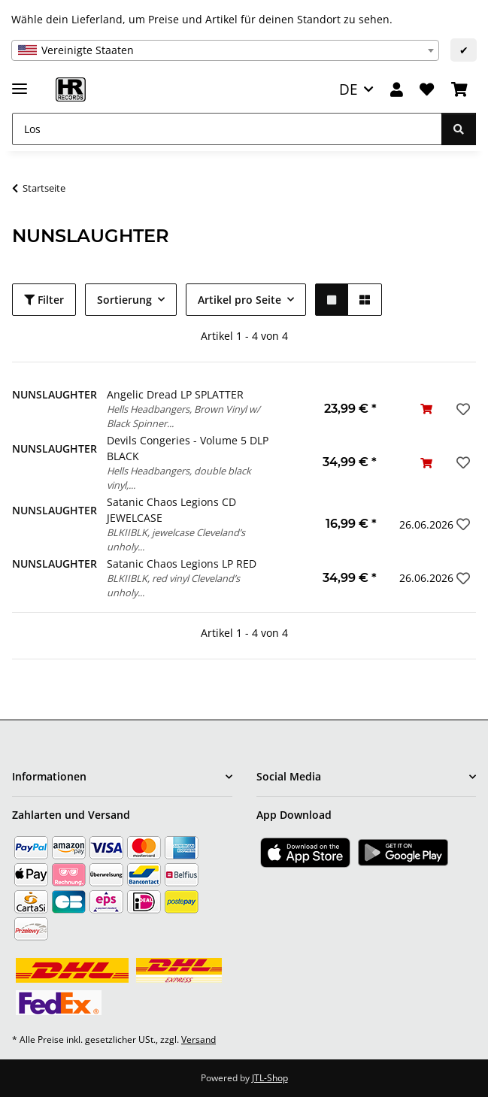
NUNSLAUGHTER (54, 394)
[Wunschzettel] (426, 90)
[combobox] (225, 50)
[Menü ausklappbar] (19, 82)
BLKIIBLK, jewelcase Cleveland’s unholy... (176, 539)
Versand (198, 1039)
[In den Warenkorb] (426, 408)
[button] (396, 90)
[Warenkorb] (459, 90)
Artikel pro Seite (239, 299)
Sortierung (124, 299)
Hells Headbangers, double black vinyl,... (179, 478)
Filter (44, 299)
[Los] (227, 129)
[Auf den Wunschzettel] (461, 409)
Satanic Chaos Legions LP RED (181, 563)
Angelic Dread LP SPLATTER (175, 394)
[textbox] (225, 50)
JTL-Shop (270, 1077)
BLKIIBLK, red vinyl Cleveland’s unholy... (173, 585)
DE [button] (348, 89)
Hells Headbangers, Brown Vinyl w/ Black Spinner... (183, 416)
